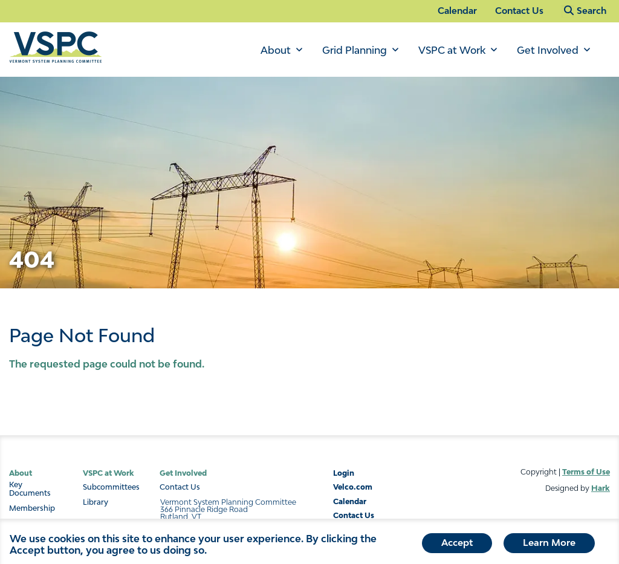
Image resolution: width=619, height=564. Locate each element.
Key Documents (30, 489)
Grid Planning (354, 50)
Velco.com (352, 486)
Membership (32, 508)
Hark (600, 488)
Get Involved (547, 50)
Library (95, 502)
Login (343, 473)
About (276, 50)
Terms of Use (586, 471)
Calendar (457, 10)
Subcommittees (111, 487)
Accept (457, 544)
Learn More (549, 544)
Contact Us (519, 10)
